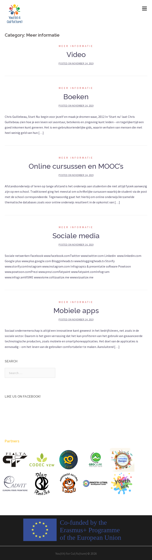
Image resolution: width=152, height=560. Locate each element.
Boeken (76, 96)
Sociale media (76, 235)
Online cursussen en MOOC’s (76, 166)
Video (76, 54)
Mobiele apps (76, 310)
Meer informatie (76, 46)
